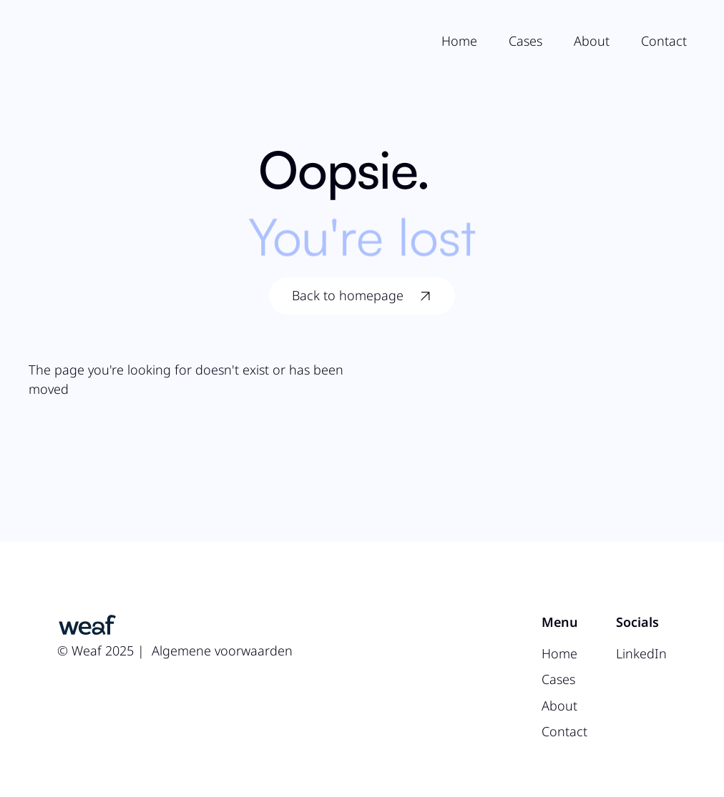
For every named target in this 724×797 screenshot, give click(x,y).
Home (459, 40)
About (592, 40)
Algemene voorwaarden (222, 650)
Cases (525, 40)
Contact (664, 40)
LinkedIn (641, 653)
